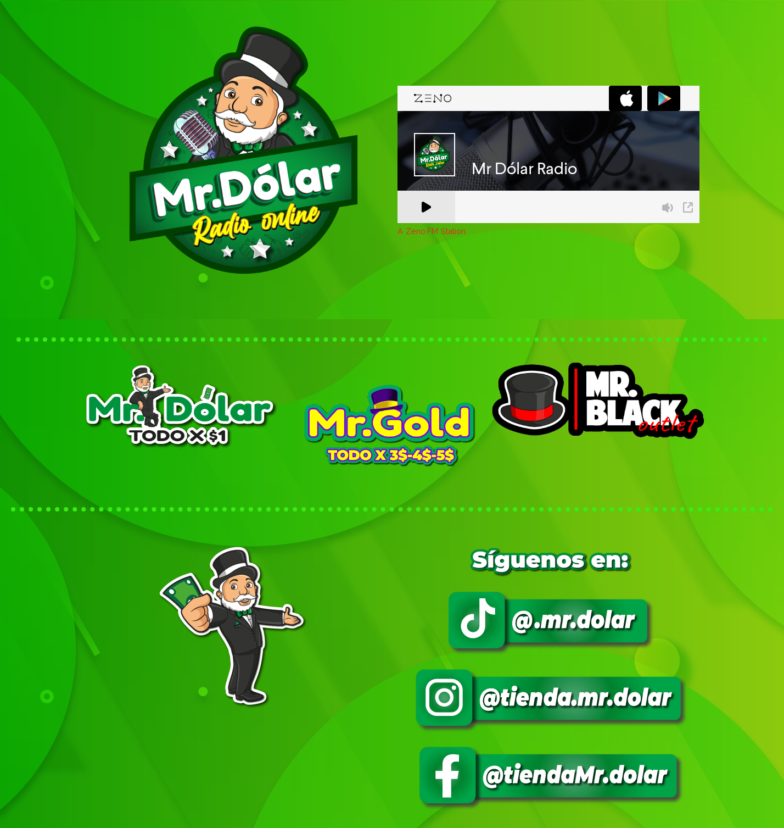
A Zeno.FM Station (431, 231)
